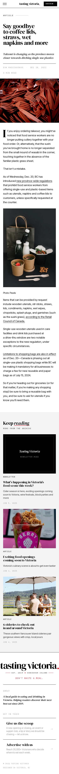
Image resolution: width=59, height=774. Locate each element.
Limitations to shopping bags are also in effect (29, 354)
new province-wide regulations (34, 180)
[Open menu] (5, 4)
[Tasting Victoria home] (29, 3)
